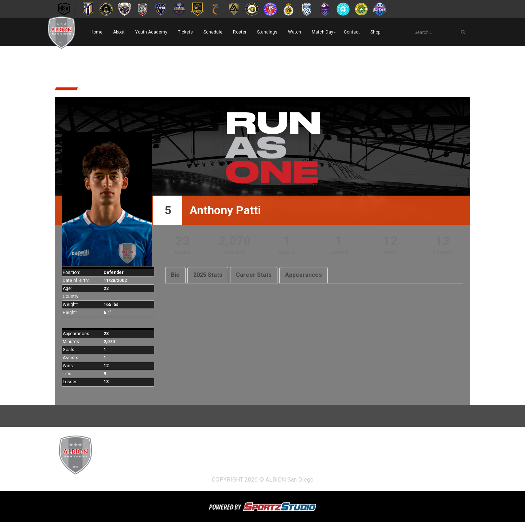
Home (96, 32)
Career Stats (254, 274)
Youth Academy (151, 32)
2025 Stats (207, 274)
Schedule (212, 32)
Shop (375, 32)
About (119, 32)
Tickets (185, 32)
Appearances (303, 274)
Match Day (322, 32)
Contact (352, 32)
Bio (175, 274)
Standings (267, 32)
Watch (294, 32)
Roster (239, 32)
